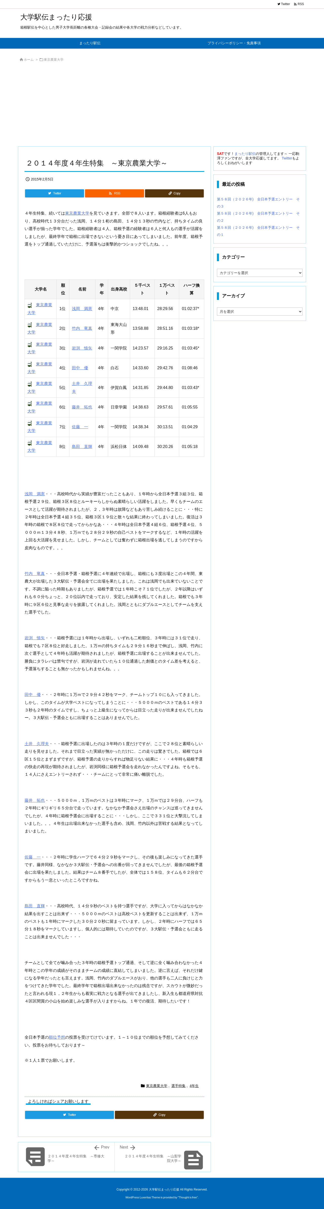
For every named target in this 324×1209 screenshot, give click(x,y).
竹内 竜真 (82, 328)
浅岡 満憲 (82, 308)
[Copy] (174, 193)
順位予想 (57, 1037)
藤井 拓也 (82, 407)
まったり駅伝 (245, 154)
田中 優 (80, 368)
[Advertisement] (162, 105)
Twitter (287, 158)
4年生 (194, 1086)
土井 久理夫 (37, 744)
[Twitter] (54, 193)
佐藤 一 (80, 427)
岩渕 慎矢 (82, 348)
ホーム (29, 60)
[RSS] (114, 193)
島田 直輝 (82, 446)
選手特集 (178, 1086)
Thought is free (188, 1197)
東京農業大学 (54, 60)
